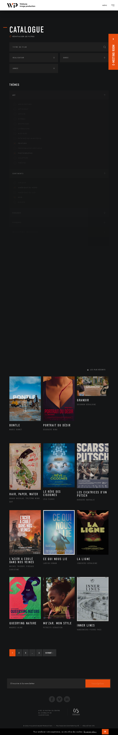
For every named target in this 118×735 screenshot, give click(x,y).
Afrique (19, 184)
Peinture (20, 145)
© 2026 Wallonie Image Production (37, 728)
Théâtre (19, 165)
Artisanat (20, 111)
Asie (17, 199)
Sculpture (20, 160)
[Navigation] (105, 5)
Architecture (22, 106)
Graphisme (21, 125)
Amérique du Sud (24, 194)
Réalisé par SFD (89, 728)
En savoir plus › (90, 732)
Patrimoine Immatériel (27, 140)
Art (14, 97)
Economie (17, 224)
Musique (20, 135)
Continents (18, 175)
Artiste (19, 116)
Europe (19, 204)
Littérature (21, 130)
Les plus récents (98, 372)
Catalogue (26, 30)
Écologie (16, 215)
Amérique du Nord (25, 189)
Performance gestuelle (27, 150)
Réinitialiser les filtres (22, 38)
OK (105, 731)
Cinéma (19, 120)
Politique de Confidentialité (67, 728)
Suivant (49, 655)
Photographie (22, 155)
